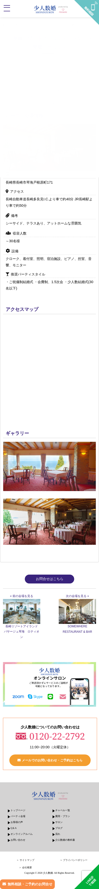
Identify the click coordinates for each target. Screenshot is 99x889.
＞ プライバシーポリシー (74, 860)
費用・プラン (62, 816)
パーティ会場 (18, 816)
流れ (57, 834)
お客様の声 (17, 822)
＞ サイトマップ (25, 860)
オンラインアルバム (22, 834)
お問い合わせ (18, 839)
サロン (59, 822)
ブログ (59, 828)
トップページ (18, 810)
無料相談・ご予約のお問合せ (30, 884)
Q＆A (13, 828)
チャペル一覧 (62, 810)
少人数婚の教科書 (65, 839)
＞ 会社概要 (25, 867)
